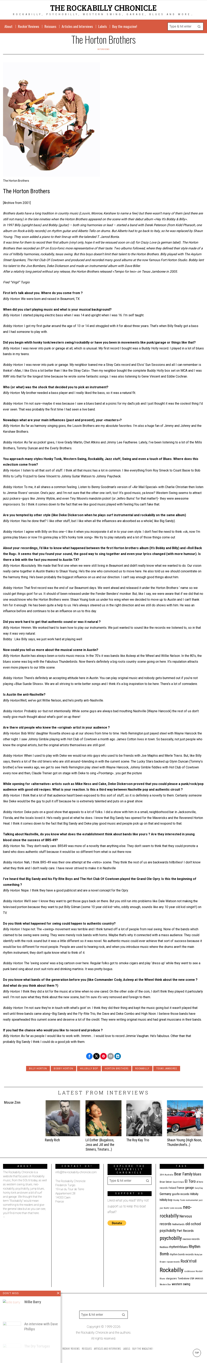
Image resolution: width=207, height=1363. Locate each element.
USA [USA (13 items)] (192, 1278)
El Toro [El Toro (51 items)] (190, 1181)
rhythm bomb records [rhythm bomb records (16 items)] (182, 1254)
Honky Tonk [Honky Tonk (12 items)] (179, 1200)
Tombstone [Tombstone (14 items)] (183, 1278)
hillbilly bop (89, 1068)
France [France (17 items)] (180, 1187)
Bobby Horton (63, 1068)
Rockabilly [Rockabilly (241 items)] (171, 1270)
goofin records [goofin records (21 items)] (180, 1194)
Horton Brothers (116, 1068)
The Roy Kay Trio (137, 1140)
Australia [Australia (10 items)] (169, 1174)
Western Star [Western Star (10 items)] (165, 1284)
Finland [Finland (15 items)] (172, 1187)
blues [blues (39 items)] (197, 1174)
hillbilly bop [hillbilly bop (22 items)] (166, 1200)
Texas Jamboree (166, 1068)
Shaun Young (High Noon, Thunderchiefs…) (184, 1142)
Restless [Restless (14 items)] (164, 1247)
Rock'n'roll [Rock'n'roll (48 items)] (188, 1261)
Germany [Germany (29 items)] (165, 1194)
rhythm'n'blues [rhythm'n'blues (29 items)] (178, 1247)
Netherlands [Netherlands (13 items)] (178, 1224)
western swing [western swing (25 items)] (181, 1284)
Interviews (103, 49)
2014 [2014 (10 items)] (162, 1174)
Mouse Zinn (12, 1102)
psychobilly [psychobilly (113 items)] (171, 1238)
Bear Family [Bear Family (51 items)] (183, 1174)
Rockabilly (142, 1068)
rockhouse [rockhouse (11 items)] (189, 1271)
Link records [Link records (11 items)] (176, 1208)
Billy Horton (38, 1068)
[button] (199, 26)
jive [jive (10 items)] (161, 1208)
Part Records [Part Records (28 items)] (185, 1231)
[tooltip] (89, 1056)
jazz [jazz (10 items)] (201, 1200)
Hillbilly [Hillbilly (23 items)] (194, 1194)
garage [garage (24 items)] (189, 1188)
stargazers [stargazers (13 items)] (171, 1278)
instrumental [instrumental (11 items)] (192, 1200)
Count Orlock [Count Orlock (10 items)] (178, 1182)
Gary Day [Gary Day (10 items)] (199, 1188)
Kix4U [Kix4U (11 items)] (166, 1208)
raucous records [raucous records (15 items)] (191, 1239)
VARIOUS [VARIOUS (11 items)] (199, 1278)
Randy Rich (52, 1140)
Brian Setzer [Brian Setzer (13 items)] (166, 1181)
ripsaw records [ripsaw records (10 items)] (173, 1262)
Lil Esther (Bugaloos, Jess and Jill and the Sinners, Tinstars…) (100, 1144)
